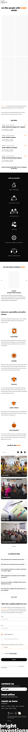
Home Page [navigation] (4, 2)
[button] (26, 2)
